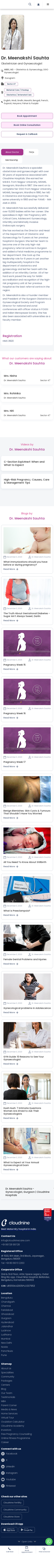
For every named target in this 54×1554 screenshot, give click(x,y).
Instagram (12, 1473)
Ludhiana (6, 1334)
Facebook (11, 1453)
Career (5, 1442)
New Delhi (6, 1343)
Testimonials (8, 1397)
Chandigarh (8, 1302)
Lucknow (6, 1330)
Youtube (11, 1479)
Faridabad (7, 1310)
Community (7, 1376)
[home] (14, 4)
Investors (6, 1430)
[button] (48, 4)
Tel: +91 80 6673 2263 (12, 1263)
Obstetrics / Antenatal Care (19, 95)
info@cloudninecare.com (15, 1240)
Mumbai (5, 1338)
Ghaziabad (7, 1314)
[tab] (12, 152)
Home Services (9, 1413)
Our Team (6, 1393)
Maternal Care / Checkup (17, 90)
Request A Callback (27, 134)
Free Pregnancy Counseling (16, 1434)
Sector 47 (11, 84)
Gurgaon (6, 1318)
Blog (3, 1389)
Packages (6, 1380)
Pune (4, 1355)
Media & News (9, 1409)
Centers (5, 1385)
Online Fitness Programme (15, 1438)
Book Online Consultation (27, 125)
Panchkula (7, 1351)
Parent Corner (9, 1405)
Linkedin (10, 1466)
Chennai (6, 1306)
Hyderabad (7, 1322)
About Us (6, 1368)
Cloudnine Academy (12, 1426)
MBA (3, 1401)
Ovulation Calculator (12, 1421)
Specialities (7, 1372)
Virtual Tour (7, 1417)
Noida (4, 1347)
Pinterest (11, 1486)
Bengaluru (7, 1297)
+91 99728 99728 (10, 1244)
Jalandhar (7, 1326)
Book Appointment (27, 115)
